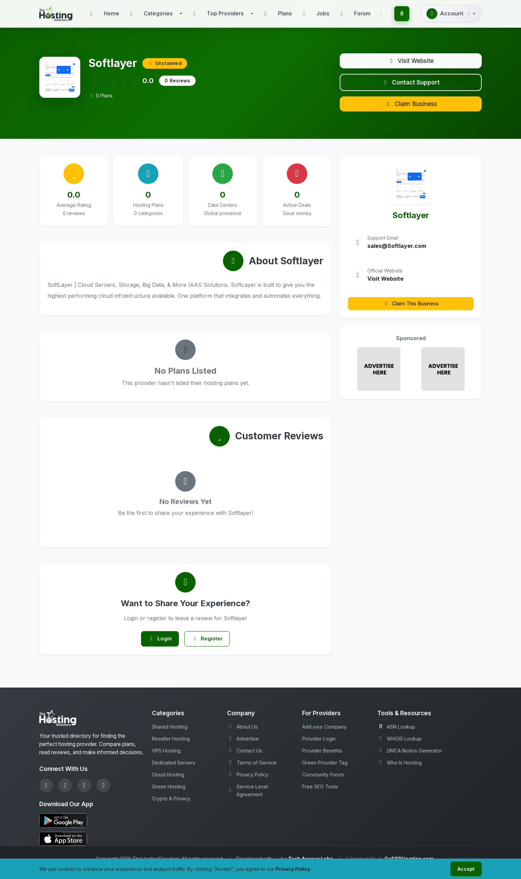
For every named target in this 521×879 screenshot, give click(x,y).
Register (209, 645)
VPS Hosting (166, 758)
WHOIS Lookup (399, 746)
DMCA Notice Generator (409, 758)
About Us (242, 734)
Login (158, 645)
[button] (155, 13)
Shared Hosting (169, 734)
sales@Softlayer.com (396, 251)
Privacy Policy (247, 782)
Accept (464, 868)
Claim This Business (410, 309)
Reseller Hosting (171, 746)
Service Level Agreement (247, 797)
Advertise (243, 746)
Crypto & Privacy (171, 806)
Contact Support (410, 85)
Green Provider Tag (325, 770)
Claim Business (410, 109)
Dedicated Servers (173, 770)
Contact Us (244, 758)
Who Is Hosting (399, 770)
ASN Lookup (396, 734)
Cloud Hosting (168, 782)
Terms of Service (252, 770)
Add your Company (324, 734)
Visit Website (410, 61)
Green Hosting (168, 794)
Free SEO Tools (320, 794)
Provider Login (319, 746)
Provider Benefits (322, 758)
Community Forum (323, 782)
